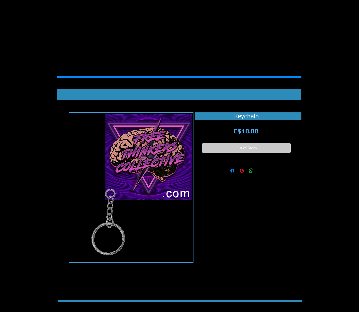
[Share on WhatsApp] (251, 171)
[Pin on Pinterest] (242, 171)
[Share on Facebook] (232, 171)
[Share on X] (261, 171)
